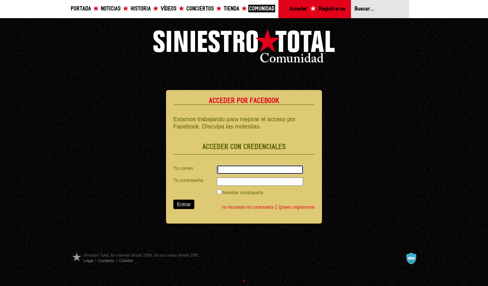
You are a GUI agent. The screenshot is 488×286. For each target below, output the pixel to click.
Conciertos (200, 9)
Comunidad (261, 9)
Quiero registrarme (296, 207)
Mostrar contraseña (240, 192)
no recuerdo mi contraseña (248, 207)
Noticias (111, 9)
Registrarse (332, 9)
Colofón (126, 260)
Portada (81, 9)
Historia (141, 9)
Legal (88, 260)
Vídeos (169, 9)
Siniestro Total (244, 47)
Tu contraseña (188, 180)
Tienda (231, 9)
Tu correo (183, 168)
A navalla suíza (411, 258)
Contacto (106, 260)
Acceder (298, 9)
